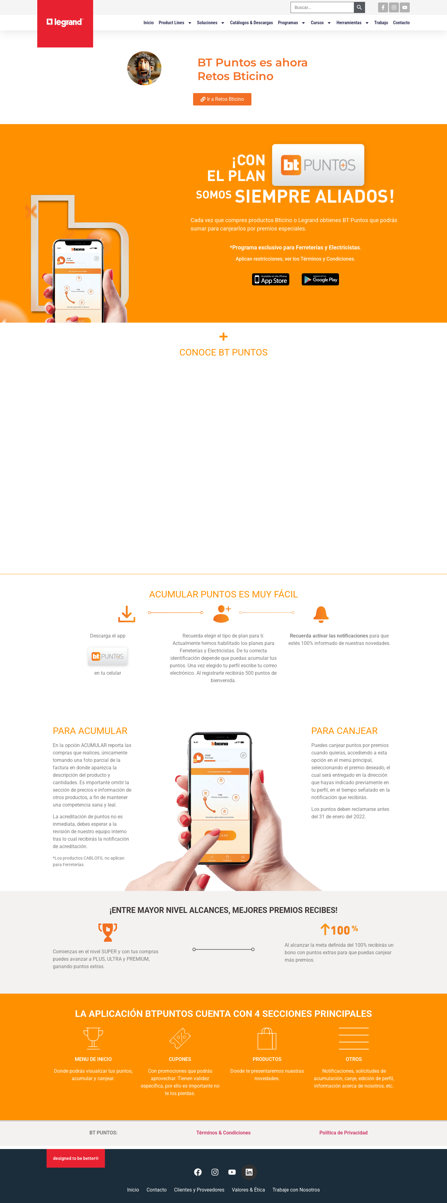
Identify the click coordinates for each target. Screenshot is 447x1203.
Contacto (401, 22)
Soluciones (211, 23)
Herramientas (352, 23)
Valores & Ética (248, 1190)
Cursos (321, 23)
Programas (292, 23)
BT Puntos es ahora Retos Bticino (252, 69)
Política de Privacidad (343, 1133)
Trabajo (381, 22)
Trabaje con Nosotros (296, 1190)
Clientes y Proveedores (199, 1190)
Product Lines (175, 23)
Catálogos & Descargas (251, 22)
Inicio (148, 22)
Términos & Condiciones (223, 1133)
